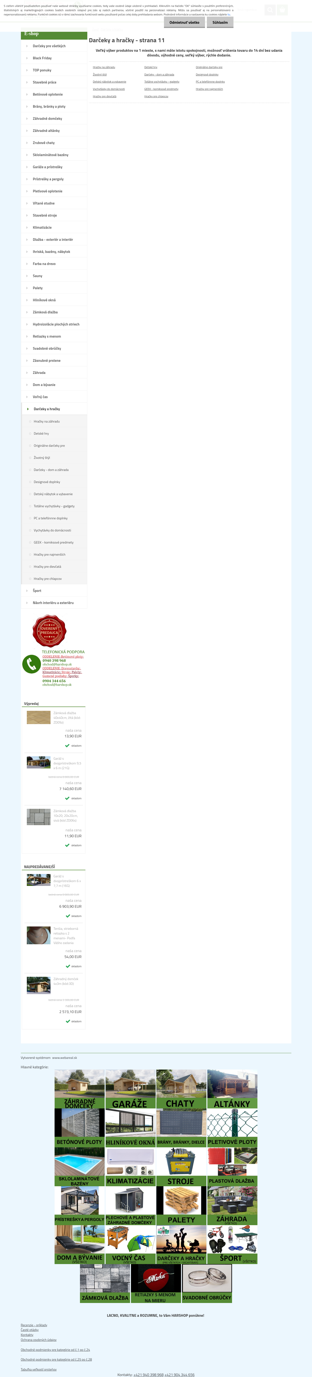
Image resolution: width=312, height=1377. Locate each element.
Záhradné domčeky (47, 118)
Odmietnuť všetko (184, 22)
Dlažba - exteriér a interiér (53, 239)
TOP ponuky (42, 70)
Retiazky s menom (47, 336)
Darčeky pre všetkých (49, 46)
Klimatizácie (42, 227)
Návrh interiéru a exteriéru (53, 602)
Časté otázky (30, 1329)
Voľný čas (40, 397)
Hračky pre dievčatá (47, 566)
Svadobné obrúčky (47, 348)
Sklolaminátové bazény (51, 155)
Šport (37, 590)
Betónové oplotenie (48, 94)
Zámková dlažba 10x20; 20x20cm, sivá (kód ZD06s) (65, 816)
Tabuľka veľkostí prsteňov (39, 1369)
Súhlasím (220, 22)
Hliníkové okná (44, 300)
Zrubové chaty (44, 142)
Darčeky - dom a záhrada (51, 469)
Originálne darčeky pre (49, 445)
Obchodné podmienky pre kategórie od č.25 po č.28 (56, 1359)
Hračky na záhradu (47, 421)
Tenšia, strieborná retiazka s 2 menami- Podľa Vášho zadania (65, 935)
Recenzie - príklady (34, 1324)
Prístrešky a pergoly (48, 179)
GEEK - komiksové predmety (54, 542)
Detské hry (41, 433)
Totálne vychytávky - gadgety (54, 505)
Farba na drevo (44, 263)
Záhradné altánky (46, 130)
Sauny (37, 276)
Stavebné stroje (45, 215)
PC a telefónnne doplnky (51, 518)
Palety (38, 288)
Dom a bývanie (44, 384)
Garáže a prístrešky (48, 167)
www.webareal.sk (64, 1057)
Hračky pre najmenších (49, 554)
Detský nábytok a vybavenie (53, 493)
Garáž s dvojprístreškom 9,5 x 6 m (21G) (67, 763)
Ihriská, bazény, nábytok (51, 251)
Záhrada (39, 372)
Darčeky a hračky (47, 409)
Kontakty (27, 1334)
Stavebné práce (44, 82)
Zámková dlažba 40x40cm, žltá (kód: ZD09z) (66, 718)
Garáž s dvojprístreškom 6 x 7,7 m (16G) (67, 881)
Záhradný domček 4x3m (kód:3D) (65, 981)
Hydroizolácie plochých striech (56, 324)
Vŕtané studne (44, 203)
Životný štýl (42, 457)
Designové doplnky (47, 481)
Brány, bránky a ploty (49, 106)
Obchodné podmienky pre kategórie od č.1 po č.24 (55, 1349)
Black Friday (42, 58)
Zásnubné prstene (47, 360)
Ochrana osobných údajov (39, 1339)
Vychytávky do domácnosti (52, 530)
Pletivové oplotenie (48, 191)
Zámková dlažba (45, 312)
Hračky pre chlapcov (48, 578)
